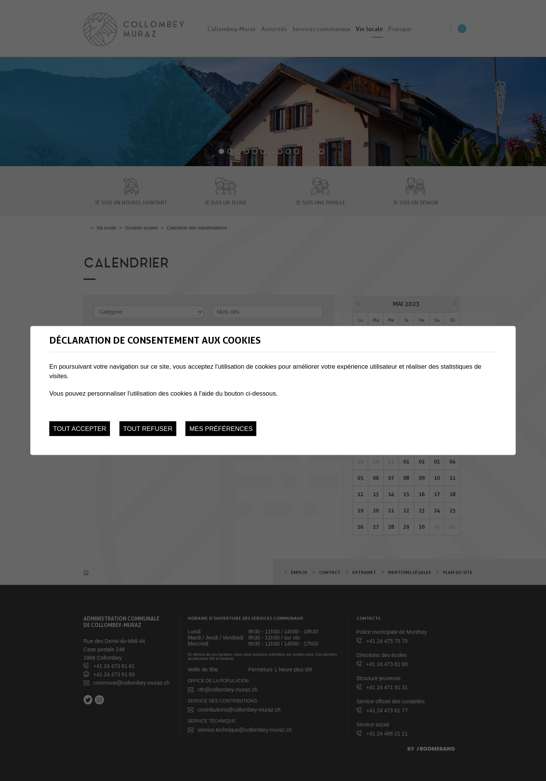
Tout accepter (79, 428)
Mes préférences (221, 428)
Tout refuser (148, 428)
